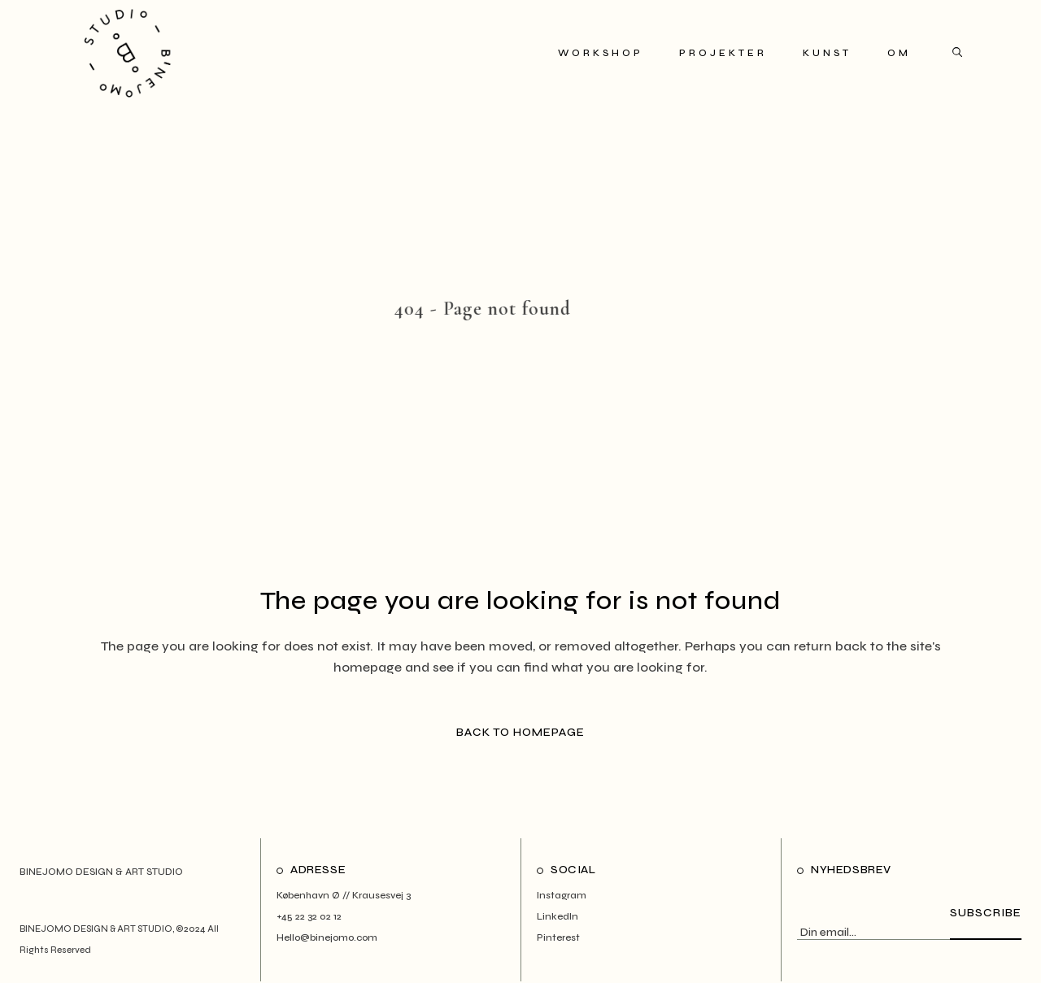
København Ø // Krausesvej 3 (344, 895)
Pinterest (558, 937)
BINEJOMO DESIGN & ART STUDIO (96, 929)
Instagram (561, 895)
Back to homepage (520, 732)
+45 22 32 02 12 (309, 916)
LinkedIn (557, 916)
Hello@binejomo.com (327, 937)
